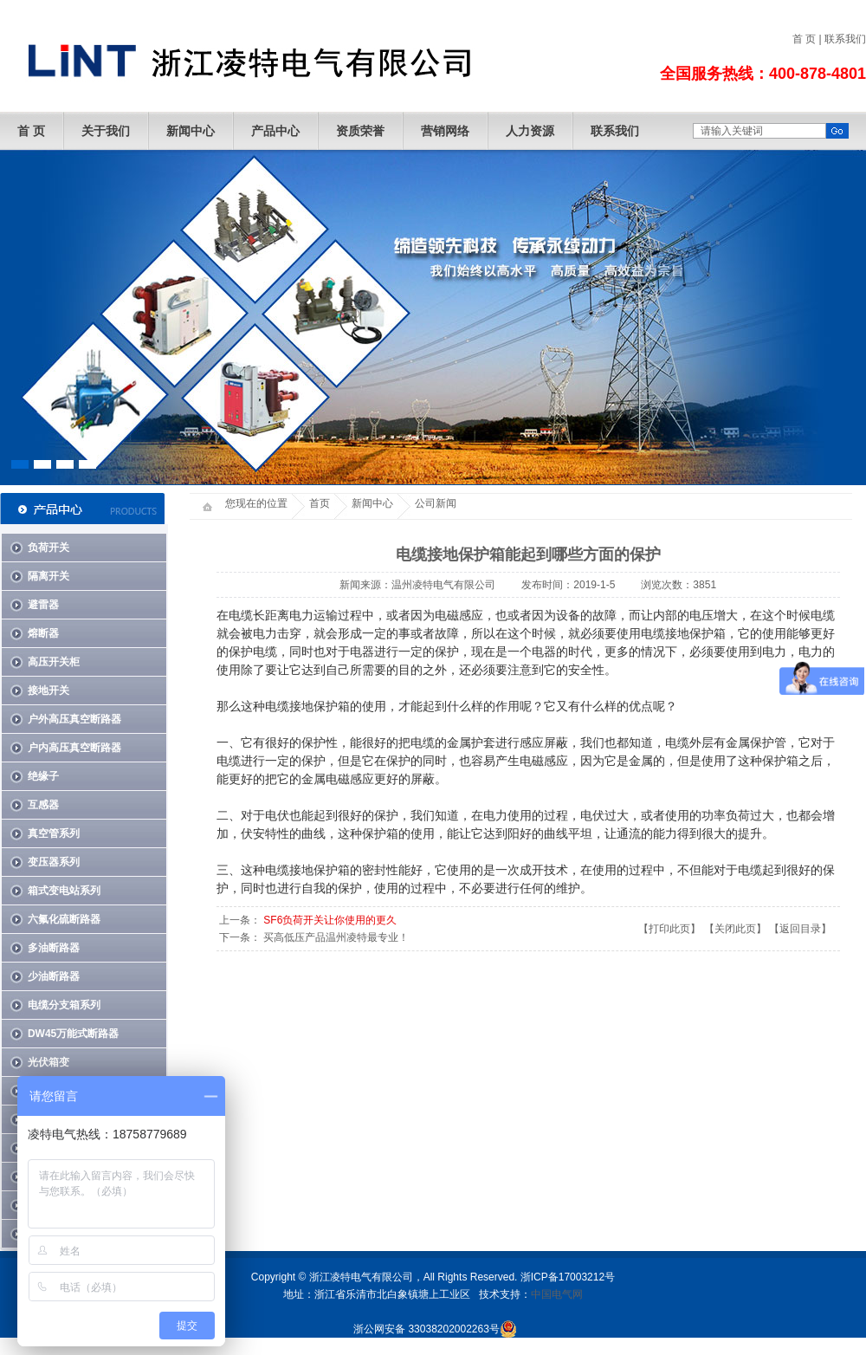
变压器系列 (54, 862)
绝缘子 (43, 776)
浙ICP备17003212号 (567, 1277)
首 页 (804, 39)
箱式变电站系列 (64, 891)
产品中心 (275, 131)
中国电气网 (557, 1294)
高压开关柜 (54, 662)
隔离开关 (48, 576)
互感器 (43, 805)
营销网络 (445, 131)
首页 (319, 503)
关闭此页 (735, 929)
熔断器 (43, 633)
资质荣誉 (360, 131)
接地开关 (48, 690)
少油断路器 (54, 976)
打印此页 (669, 929)
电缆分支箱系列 (64, 1005)
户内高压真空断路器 (74, 748)
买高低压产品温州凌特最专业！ (336, 937)
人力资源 (530, 131)
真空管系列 (54, 833)
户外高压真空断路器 (74, 719)
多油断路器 (54, 948)
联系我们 (845, 39)
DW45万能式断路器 (73, 1034)
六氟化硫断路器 (64, 919)
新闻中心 (190, 131)
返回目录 (800, 929)
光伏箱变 (48, 1062)
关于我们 (105, 131)
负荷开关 (48, 547)
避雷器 (43, 605)
